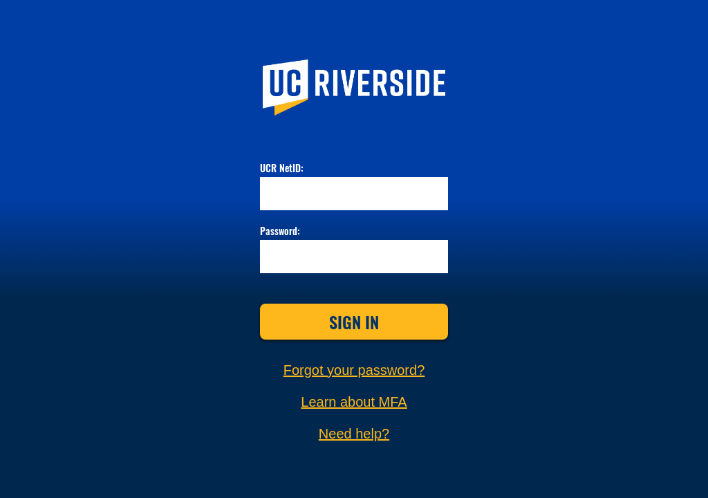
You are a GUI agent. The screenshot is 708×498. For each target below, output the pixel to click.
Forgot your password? (354, 370)
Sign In (354, 321)
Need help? (354, 433)
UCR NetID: (282, 169)
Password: (280, 231)
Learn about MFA (354, 401)
